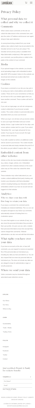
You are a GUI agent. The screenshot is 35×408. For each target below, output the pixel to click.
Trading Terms (7, 332)
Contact (5, 359)
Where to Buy (7, 309)
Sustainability (7, 324)
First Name (7, 381)
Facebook (5, 351)
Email (6, 385)
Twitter (5, 355)
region (6, 376)
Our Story (6, 305)
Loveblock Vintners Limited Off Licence (17, 403)
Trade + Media (7, 328)
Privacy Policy (22, 397)
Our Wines (6, 301)
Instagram (6, 347)
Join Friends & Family (9, 389)
